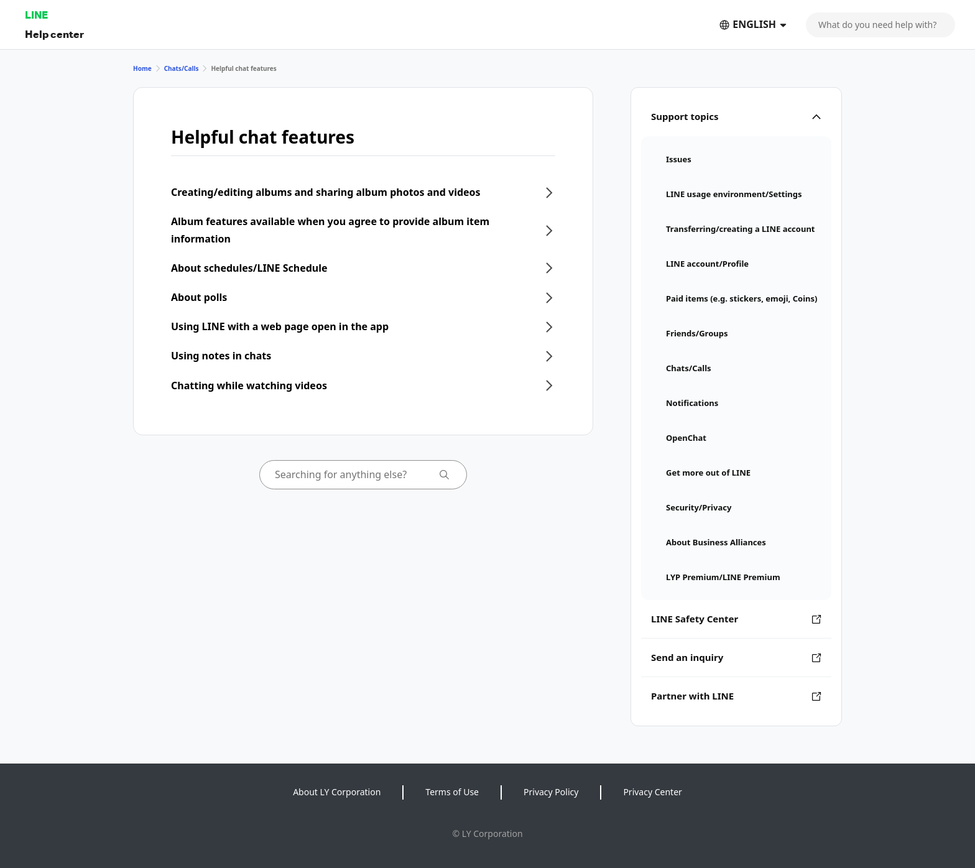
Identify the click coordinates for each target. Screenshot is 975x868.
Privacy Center (652, 792)
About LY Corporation (337, 792)
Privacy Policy (551, 792)
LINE (36, 14)
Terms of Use (452, 792)
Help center (54, 33)
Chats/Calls (181, 68)
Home (142, 68)
